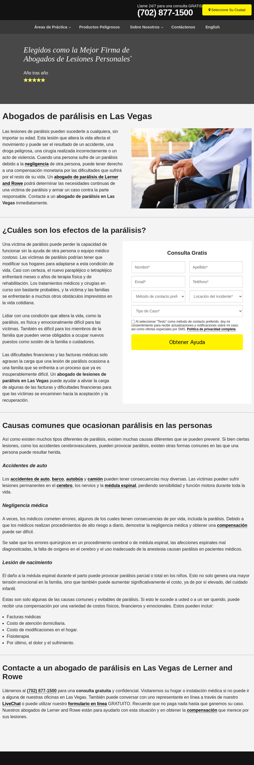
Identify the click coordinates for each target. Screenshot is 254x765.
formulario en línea (87, 703)
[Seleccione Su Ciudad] (227, 9)
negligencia (37, 164)
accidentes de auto (30, 479)
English (213, 27)
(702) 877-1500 (165, 12)
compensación (232, 525)
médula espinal (120, 485)
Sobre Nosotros (144, 27)
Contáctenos (183, 27)
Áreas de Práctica (50, 27)
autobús (74, 479)
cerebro (65, 485)
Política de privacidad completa (211, 329)
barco (58, 479)
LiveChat (11, 703)
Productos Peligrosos (99, 27)
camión (95, 479)
